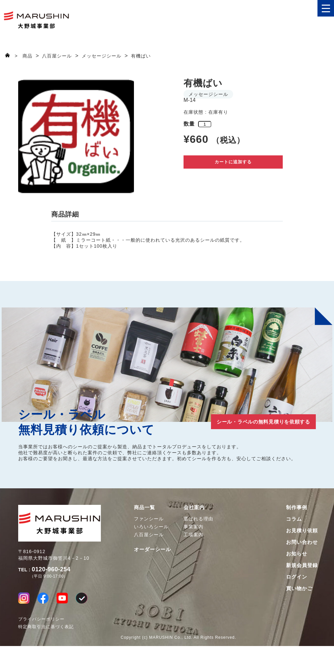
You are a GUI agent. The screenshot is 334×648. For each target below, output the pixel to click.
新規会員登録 (302, 565)
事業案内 (193, 526)
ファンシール (149, 518)
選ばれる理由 (198, 518)
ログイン (296, 576)
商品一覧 (144, 507)
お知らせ (296, 553)
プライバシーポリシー (41, 621)
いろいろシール (151, 526)
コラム (294, 518)
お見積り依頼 (302, 530)
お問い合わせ (302, 542)
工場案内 (193, 534)
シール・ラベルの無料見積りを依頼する (249, 421)
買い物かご (299, 588)
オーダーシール (152, 549)
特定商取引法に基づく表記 (46, 629)
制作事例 (296, 507)
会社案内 (194, 507)
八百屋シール (149, 534)
